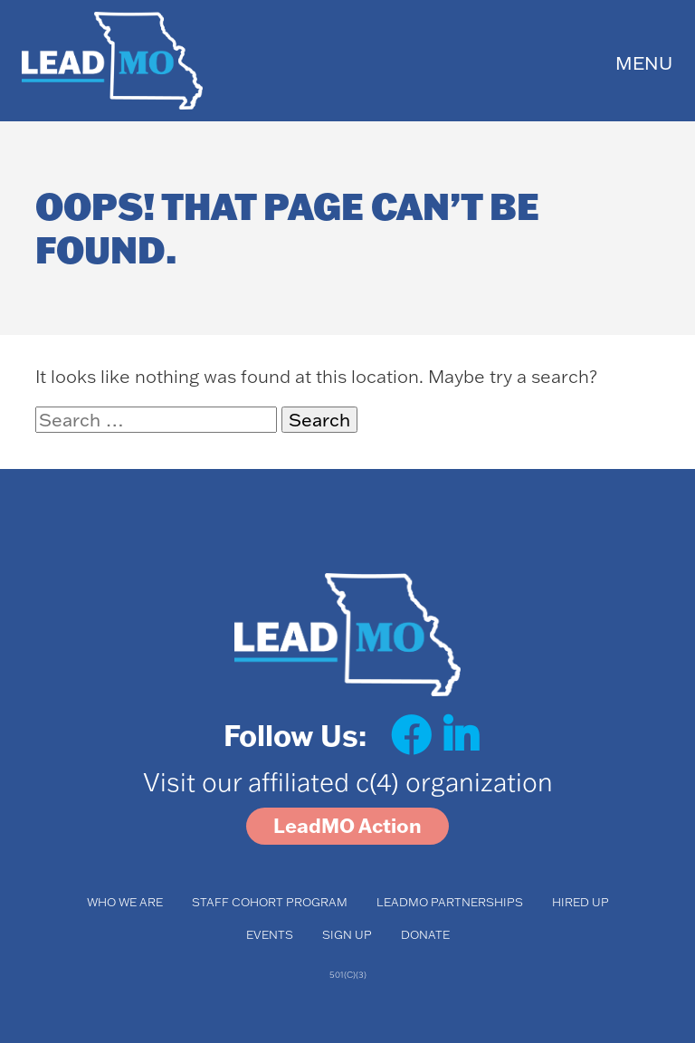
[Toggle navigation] (643, 61)
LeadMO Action (347, 825)
